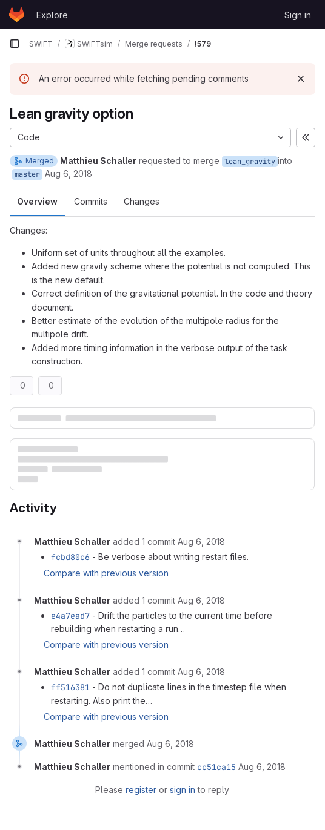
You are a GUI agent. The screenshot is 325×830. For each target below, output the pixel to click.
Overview (37, 201)
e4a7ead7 (70, 615)
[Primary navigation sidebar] (14, 43)
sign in (182, 790)
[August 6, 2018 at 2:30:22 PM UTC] (170, 744)
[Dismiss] (300, 78)
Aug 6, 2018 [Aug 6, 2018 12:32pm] (68, 173)
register (141, 790)
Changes (141, 201)
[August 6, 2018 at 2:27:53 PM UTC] (201, 672)
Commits (90, 201)
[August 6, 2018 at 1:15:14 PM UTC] (201, 541)
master (27, 174)
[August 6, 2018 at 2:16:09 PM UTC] (201, 600)
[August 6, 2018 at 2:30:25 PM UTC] (262, 767)
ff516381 (70, 687)
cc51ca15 (216, 767)
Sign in (297, 15)
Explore (52, 15)
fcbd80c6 (70, 557)
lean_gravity (249, 161)
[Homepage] (17, 14)
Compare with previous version (106, 573)
